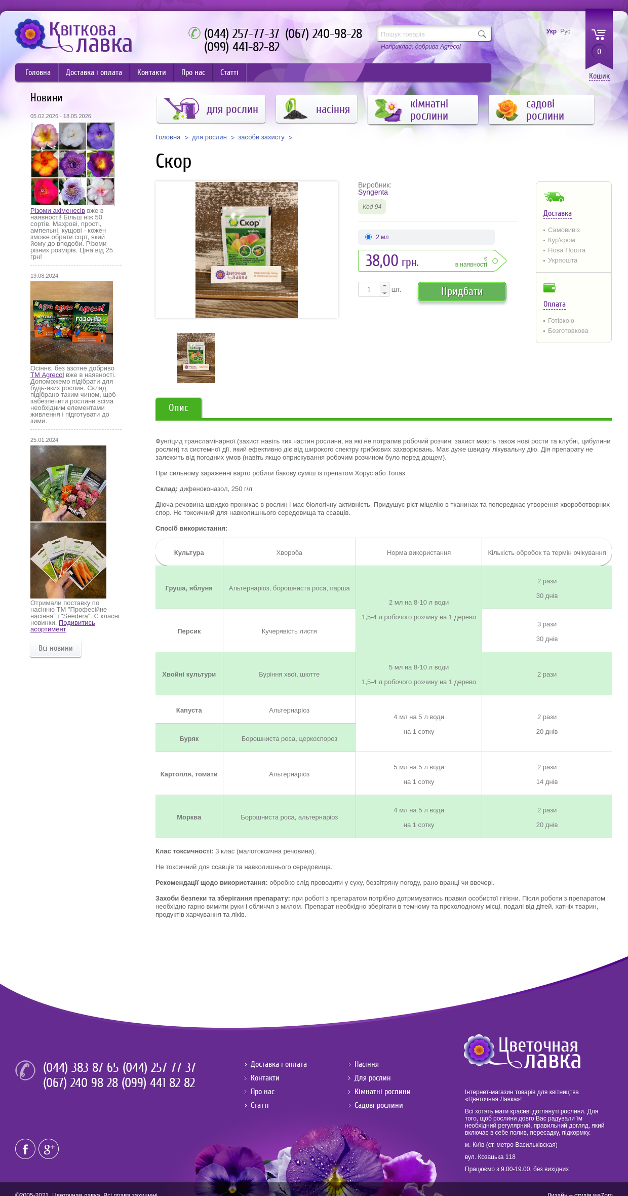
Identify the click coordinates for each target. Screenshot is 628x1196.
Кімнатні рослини (383, 1091)
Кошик (599, 76)
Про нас (193, 72)
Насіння (367, 1064)
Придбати (462, 291)
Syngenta (373, 192)
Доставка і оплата (94, 72)
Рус (565, 31)
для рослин (209, 137)
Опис (178, 408)
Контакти (151, 72)
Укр (551, 31)
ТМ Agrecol (47, 375)
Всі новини (55, 648)
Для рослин (373, 1077)
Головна (38, 72)
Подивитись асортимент (62, 626)
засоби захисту (261, 137)
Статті (229, 72)
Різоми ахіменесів (57, 210)
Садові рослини (379, 1105)
